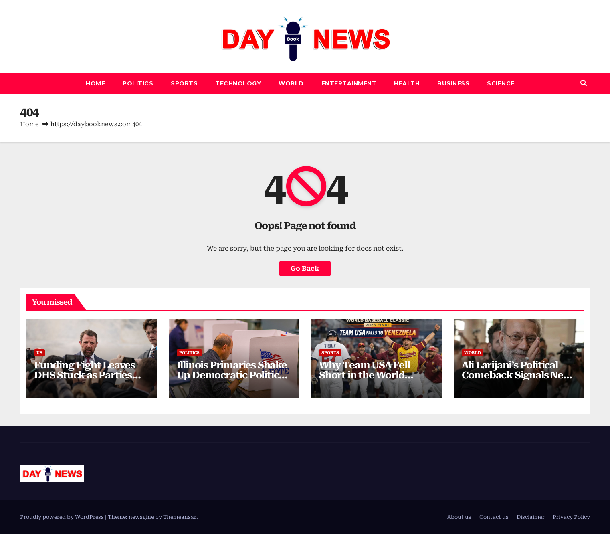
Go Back (305, 268)
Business (453, 83)
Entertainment (349, 83)
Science (501, 83)
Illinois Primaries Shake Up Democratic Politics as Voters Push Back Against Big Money (232, 380)
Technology (238, 83)
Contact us (494, 517)
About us (459, 517)
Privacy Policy (571, 517)
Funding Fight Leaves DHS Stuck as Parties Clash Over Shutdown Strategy (85, 380)
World (291, 83)
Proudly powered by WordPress (62, 517)
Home (95, 83)
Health (407, 83)
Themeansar (179, 517)
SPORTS (184, 83)
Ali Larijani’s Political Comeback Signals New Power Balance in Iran (517, 375)
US (39, 352)
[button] (583, 83)
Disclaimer (531, 517)
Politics (138, 83)
